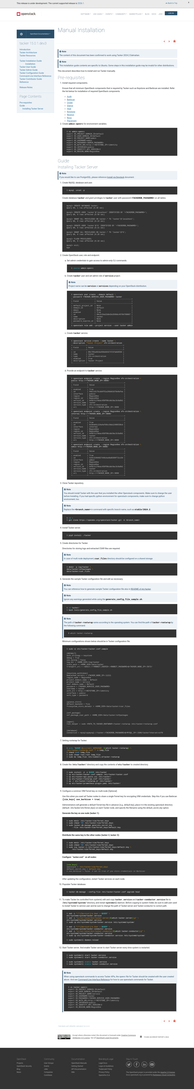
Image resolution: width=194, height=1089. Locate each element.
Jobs (46, 1069)
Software (85, 14)
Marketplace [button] (135, 14)
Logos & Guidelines (106, 1066)
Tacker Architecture (28, 52)
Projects (20, 1063)
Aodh (69, 96)
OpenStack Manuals (79, 1063)
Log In (171, 13)
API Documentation (78, 1069)
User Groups (49, 1063)
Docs (154, 14)
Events (46, 1066)
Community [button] (121, 14)
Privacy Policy (104, 1072)
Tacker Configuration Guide (32, 73)
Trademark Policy (105, 1069)
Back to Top (171, 3)
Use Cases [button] (97, 14)
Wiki (73, 1072)
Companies (48, 1072)
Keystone (71, 112)
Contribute (48, 1075)
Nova (69, 118)
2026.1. (81, 3)
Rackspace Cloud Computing (164, 1075)
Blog (147, 14)
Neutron (70, 115)
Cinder (70, 102)
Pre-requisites (26, 102)
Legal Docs (103, 1063)
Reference (24, 82)
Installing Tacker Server (32, 109)
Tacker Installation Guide (31, 61)
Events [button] (109, 14)
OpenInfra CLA (104, 1075)
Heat (69, 109)
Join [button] (160, 14)
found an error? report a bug (154, 1036)
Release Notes (26, 87)
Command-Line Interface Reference (35, 76)
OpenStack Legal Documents (107, 1038)
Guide (22, 106)
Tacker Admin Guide (29, 70)
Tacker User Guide (28, 67)
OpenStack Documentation (39, 34)
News (19, 1072)
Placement (72, 121)
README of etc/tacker (141, 589)
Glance (70, 106)
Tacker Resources (28, 55)
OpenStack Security (24, 1066)
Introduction (25, 49)
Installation (30, 64)
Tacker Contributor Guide (31, 79)
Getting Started (77, 1066)
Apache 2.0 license (167, 1072)
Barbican (71, 99)
